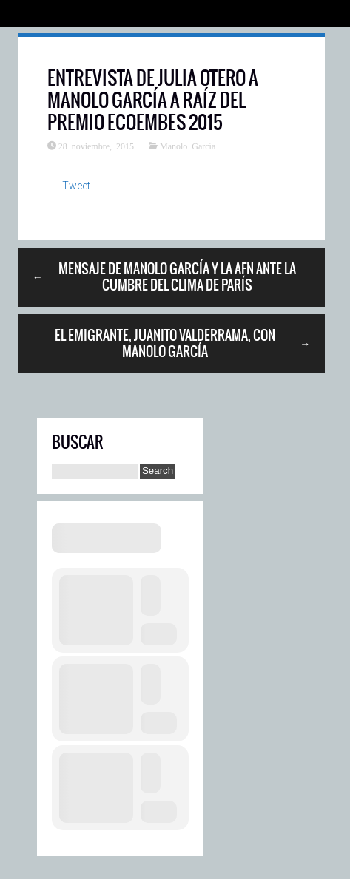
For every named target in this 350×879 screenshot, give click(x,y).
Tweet (76, 185)
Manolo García (187, 145)
